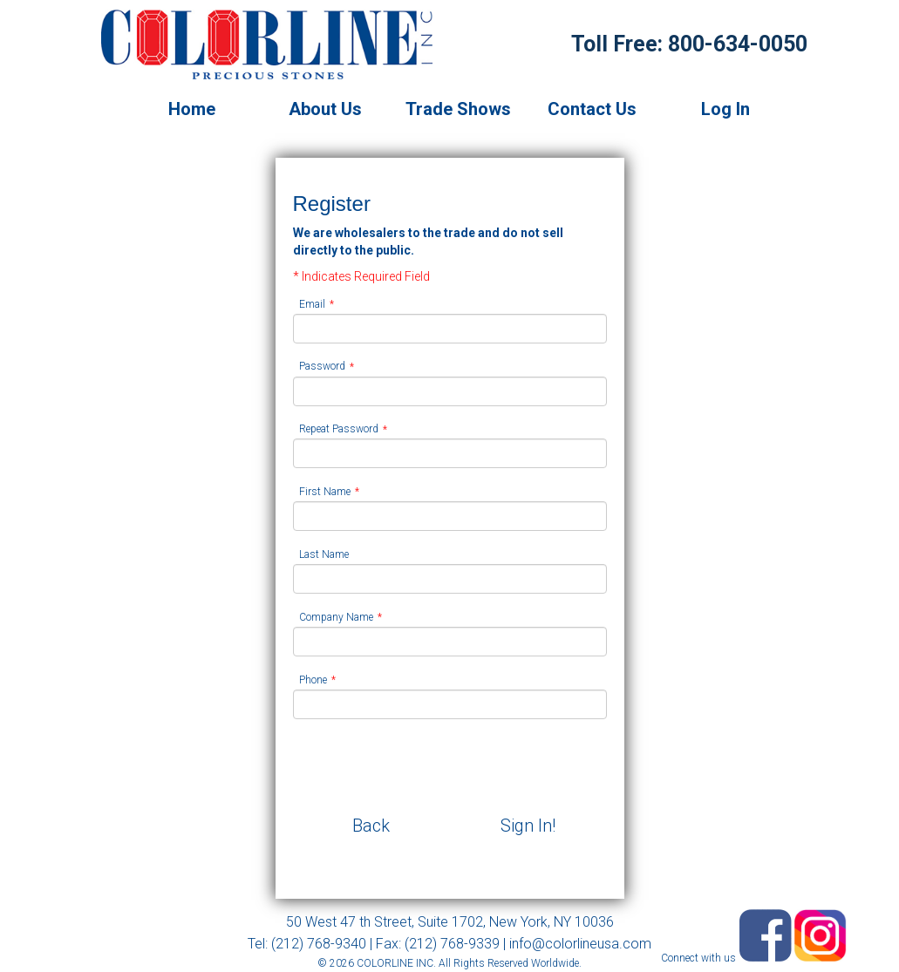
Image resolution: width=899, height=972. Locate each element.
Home (191, 109)
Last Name (324, 554)
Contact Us (592, 109)
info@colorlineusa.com (580, 943)
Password (322, 367)
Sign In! (528, 825)
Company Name (336, 617)
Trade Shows (458, 109)
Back (371, 825)
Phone (313, 680)
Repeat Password (338, 430)
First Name (325, 492)
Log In (725, 109)
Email (312, 304)
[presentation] (425, 766)
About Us (325, 109)
